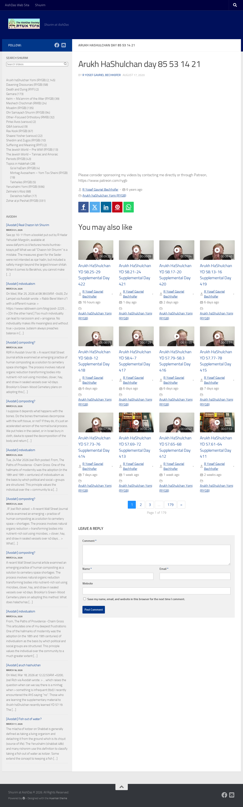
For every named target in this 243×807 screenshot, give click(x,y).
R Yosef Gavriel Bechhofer (101, 75)
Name (87, 569)
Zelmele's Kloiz (15, 191)
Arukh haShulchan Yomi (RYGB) (104, 195)
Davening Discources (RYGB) (24, 85)
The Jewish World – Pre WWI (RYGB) (29, 149)
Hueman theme (58, 798)
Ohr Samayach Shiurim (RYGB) (25, 112)
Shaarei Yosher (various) (21, 136)
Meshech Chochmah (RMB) (23, 103)
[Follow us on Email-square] (63, 45)
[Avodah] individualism (20, 284)
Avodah (11, 216)
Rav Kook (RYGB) (16, 131)
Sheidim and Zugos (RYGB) (23, 140)
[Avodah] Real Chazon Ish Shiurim (27, 225)
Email (164, 569)
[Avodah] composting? (20, 342)
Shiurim (40, 5)
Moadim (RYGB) (16, 108)
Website (87, 583)
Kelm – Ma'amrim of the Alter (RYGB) (30, 99)
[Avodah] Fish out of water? (24, 719)
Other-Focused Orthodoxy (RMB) (27, 117)
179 (170, 504)
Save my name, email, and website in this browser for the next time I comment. (136, 599)
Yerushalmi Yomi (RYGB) (21, 187)
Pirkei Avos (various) (19, 122)
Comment (89, 541)
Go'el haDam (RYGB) (23, 168)
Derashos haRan (20, 196)
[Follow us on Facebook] (56, 45)
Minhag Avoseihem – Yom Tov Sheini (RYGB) (39, 173)
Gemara (11, 94)
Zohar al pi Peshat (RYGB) (22, 201)
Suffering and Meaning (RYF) (24, 145)
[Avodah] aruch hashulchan (23, 665)
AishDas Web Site (17, 5)
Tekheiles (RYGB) (21, 182)
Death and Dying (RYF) (20, 89)
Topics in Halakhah (18, 163)
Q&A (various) (15, 126)
